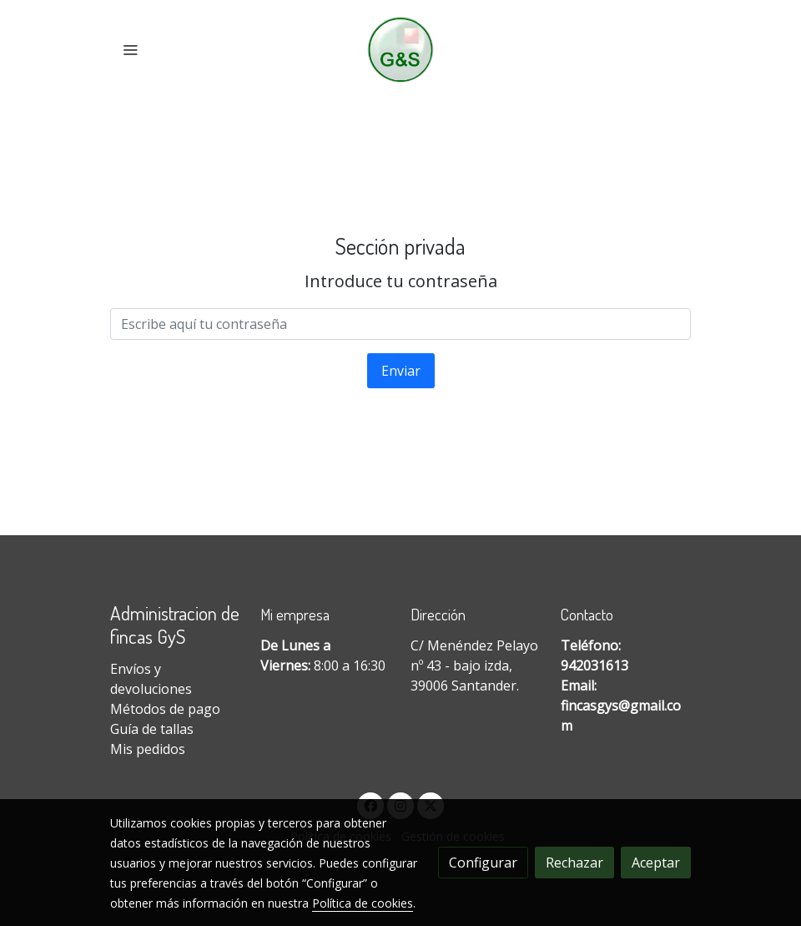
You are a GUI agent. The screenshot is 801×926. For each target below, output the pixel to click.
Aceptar (656, 862)
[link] (401, 50)
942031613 (594, 665)
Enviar (401, 371)
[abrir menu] (130, 49)
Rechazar (574, 862)
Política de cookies (362, 903)
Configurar (483, 862)
